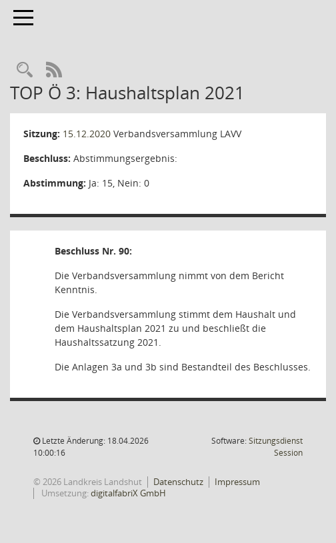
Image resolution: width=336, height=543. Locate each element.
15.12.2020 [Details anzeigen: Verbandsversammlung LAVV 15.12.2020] (87, 133)
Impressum (237, 482)
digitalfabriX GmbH (128, 493)
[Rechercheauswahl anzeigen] (24, 70)
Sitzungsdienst (276, 446)
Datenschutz (178, 482)
